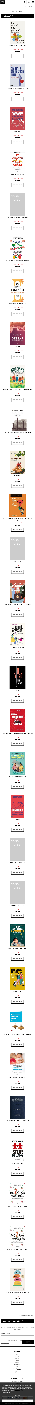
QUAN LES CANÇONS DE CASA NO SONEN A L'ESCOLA (17, 733)
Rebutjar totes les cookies (18, 1397)
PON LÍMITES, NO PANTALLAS (17, 303)
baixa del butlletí (5, 1343)
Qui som (17, 1362)
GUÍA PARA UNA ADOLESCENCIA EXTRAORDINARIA (17, 389)
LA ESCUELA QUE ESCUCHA (18, 45)
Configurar (17, 1395)
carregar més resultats (27, 1315)
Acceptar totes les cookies (18, 1400)
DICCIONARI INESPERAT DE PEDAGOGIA (17, 1120)
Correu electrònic (5, 1333)
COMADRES (17, 819)
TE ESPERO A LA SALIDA (17, 174)
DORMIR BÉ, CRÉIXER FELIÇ (17, 862)
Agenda (17, 1358)
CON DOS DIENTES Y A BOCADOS (17, 1206)
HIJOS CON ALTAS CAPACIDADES (17, 948)
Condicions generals (17, 1381)
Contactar (17, 1364)
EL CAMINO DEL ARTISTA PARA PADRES (17, 260)
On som (17, 1374)
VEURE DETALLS (17, 55)
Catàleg (17, 1356)
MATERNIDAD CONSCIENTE (18, 1077)
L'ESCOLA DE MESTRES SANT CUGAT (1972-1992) (17, 432)
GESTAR (17, 346)
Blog (17, 1366)
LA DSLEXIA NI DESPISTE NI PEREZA (17, 217)
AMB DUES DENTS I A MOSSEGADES (17, 1249)
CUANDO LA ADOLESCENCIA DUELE (17, 88)
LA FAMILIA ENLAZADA (17, 647)
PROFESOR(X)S (17, 991)
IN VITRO (17, 690)
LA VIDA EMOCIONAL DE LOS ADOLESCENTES (17, 604)
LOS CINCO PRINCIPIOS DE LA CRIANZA (17, 1292)
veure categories (17, 11)
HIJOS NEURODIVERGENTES (17, 776)
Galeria (17, 1360)
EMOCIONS (17, 561)
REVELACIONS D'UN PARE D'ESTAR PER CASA (17, 1034)
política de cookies (6, 1392)
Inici (17, 1354)
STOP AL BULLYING (17, 1163)
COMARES (17, 131)
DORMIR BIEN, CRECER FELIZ (17, 905)
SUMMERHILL (17, 475)
